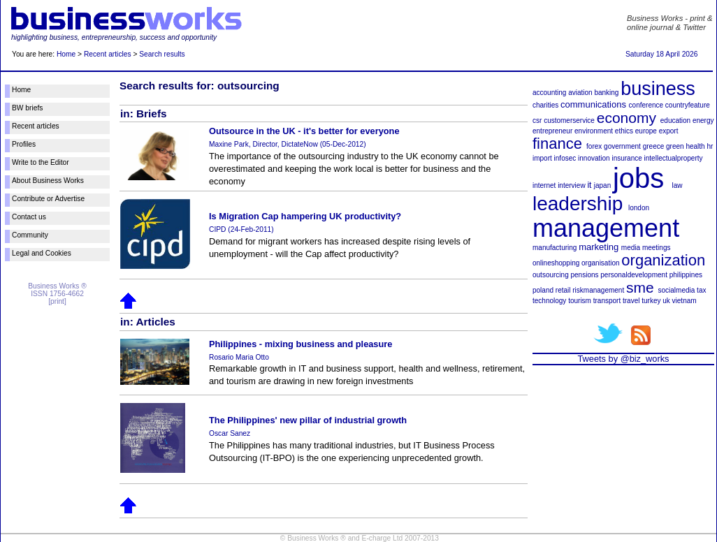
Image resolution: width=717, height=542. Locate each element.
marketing (598, 247)
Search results (161, 54)
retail (563, 290)
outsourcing (551, 275)
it (589, 185)
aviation (580, 92)
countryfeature (687, 105)
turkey (651, 301)
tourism (579, 301)
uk (666, 301)
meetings (656, 247)
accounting (549, 92)
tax (701, 290)
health (695, 146)
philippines (685, 275)
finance (557, 143)
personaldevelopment (633, 275)
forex (594, 146)
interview (571, 185)
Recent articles (107, 54)
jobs (638, 178)
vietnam (684, 301)
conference (646, 105)
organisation (600, 263)
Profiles (24, 144)
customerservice (569, 120)
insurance (626, 158)
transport (607, 301)
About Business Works (48, 180)
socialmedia (676, 290)
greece (654, 146)
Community (30, 235)
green (675, 146)
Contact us (29, 217)
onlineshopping (556, 263)
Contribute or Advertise (48, 199)
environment (593, 131)
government (622, 146)
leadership (578, 203)
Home (66, 54)
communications (593, 104)
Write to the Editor (40, 162)
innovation (594, 158)
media (630, 247)
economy (626, 118)
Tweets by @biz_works (623, 358)
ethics (624, 131)
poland (543, 290)
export (669, 131)
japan (602, 185)
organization (663, 260)
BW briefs (27, 108)
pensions (584, 275)
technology (549, 301)
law (677, 185)
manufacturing (555, 247)
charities (545, 105)
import (542, 158)
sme (640, 287)
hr (710, 146)
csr (537, 120)
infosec (565, 158)
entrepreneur (552, 131)
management (606, 228)
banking (606, 92)
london (638, 208)
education (675, 120)
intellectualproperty (673, 158)
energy (703, 120)
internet (544, 185)
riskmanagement (598, 290)
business (658, 88)
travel (631, 301)
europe (646, 131)
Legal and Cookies (41, 253)
